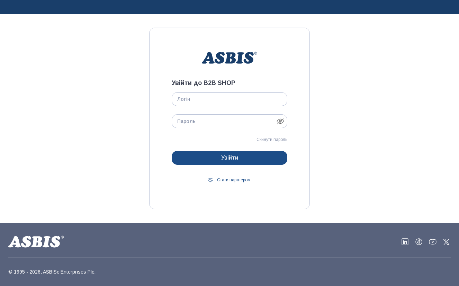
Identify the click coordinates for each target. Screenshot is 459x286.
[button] (280, 121)
